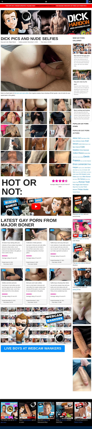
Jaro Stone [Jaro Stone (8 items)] (80, 170)
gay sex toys (79, 214)
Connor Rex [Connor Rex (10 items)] (87, 153)
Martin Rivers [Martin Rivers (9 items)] (79, 177)
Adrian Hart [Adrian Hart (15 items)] (77, 138)
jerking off (75, 289)
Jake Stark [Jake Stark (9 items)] (75, 170)
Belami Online (78, 422)
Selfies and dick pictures (9, 283)
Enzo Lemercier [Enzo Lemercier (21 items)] (80, 164)
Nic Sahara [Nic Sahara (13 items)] (81, 179)
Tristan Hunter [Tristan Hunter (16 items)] (83, 190)
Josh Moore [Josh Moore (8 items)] (89, 172)
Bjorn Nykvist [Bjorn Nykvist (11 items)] (76, 147)
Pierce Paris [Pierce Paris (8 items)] (87, 179)
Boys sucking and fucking (82, 110)
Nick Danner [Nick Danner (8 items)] (75, 179)
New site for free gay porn (82, 55)
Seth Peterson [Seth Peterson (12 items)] (84, 185)
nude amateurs (27, 420)
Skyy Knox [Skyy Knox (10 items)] (75, 187)
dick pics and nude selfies (21, 93)
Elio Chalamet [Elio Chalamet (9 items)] (88, 161)
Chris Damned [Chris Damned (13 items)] (84, 150)
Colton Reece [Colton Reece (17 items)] (78, 153)
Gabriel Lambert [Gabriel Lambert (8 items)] (81, 167)
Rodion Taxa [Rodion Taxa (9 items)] (75, 182)
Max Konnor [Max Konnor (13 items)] (87, 177)
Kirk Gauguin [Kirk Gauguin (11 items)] (82, 174)
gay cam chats (80, 263)
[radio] (53, 181)
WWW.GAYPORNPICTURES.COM (46, 6)
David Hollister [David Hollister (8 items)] (80, 157)
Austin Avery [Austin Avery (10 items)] (82, 144)
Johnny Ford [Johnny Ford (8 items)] (78, 172)
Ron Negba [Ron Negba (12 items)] (76, 185)
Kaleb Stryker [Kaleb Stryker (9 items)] (76, 174)
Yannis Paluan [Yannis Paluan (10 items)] (76, 192)
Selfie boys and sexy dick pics (59, 243)
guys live (45, 420)
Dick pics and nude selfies (34, 283)
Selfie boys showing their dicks (59, 283)
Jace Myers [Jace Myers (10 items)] (87, 167)
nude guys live (81, 239)
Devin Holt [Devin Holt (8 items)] (82, 161)
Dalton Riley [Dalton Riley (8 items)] (75, 157)
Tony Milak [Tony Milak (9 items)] (80, 187)
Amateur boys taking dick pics (11, 243)
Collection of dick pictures (34, 243)
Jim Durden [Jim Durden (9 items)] (84, 170)
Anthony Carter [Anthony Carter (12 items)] (80, 141)
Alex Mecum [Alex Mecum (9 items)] (84, 138)
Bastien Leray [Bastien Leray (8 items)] (87, 144)
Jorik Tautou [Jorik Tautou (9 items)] (83, 172)
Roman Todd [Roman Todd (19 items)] (84, 182)
